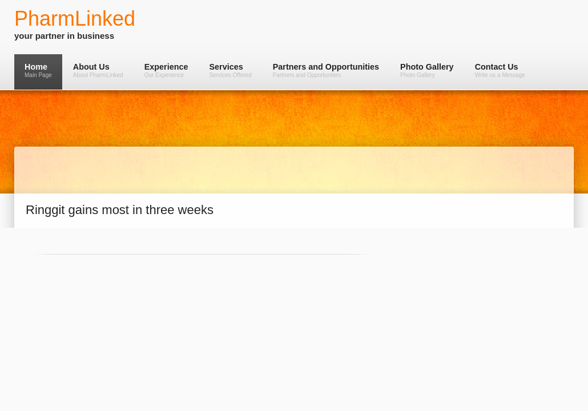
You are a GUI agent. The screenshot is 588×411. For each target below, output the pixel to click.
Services (230, 70)
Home (38, 70)
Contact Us (500, 70)
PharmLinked (74, 18)
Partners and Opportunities (326, 70)
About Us (98, 70)
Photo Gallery (427, 70)
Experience (166, 70)
